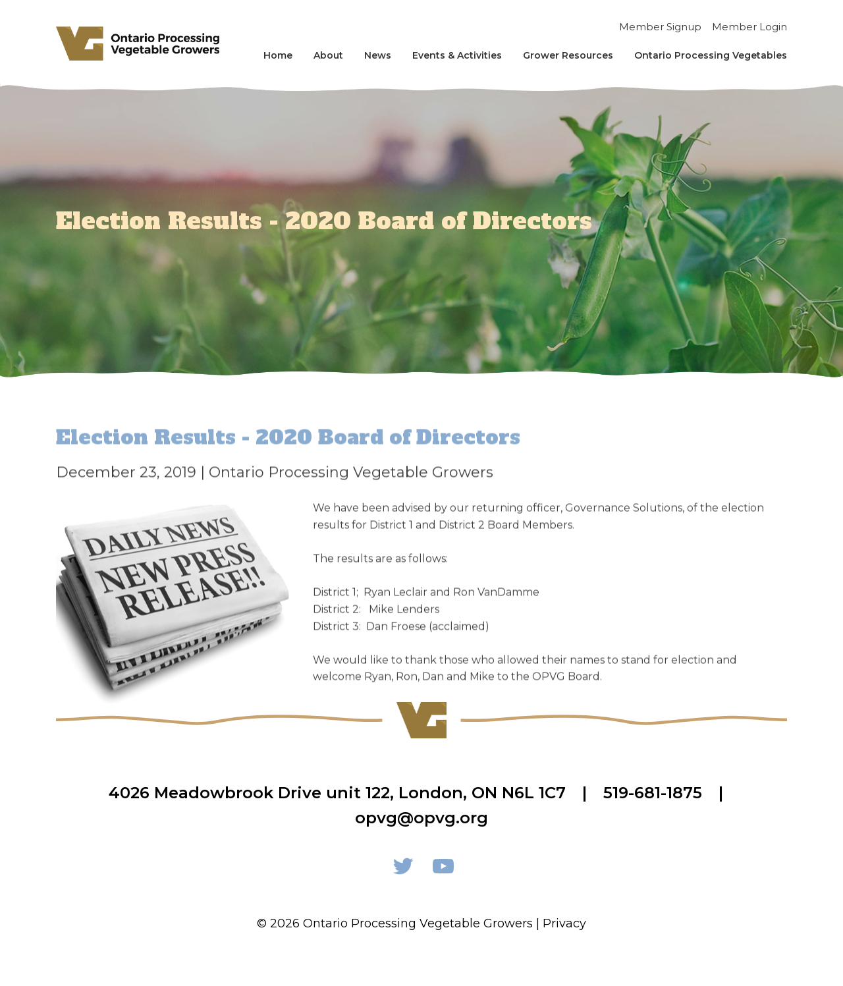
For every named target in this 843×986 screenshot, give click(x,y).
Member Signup (660, 26)
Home (277, 55)
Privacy (564, 923)
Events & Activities (457, 55)
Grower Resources (568, 55)
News (377, 55)
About (328, 55)
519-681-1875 (652, 792)
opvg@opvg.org (421, 817)
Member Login (749, 26)
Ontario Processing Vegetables (710, 55)
